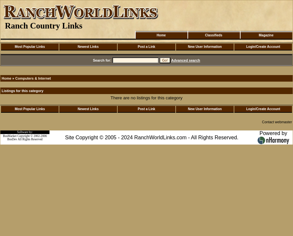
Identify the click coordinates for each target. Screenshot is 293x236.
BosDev (12, 139)
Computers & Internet (33, 78)
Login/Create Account (263, 47)
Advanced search (185, 60)
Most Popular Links (30, 47)
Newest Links (88, 47)
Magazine (266, 35)
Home (161, 35)
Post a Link (146, 47)
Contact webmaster (277, 122)
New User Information (205, 47)
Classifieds (214, 35)
